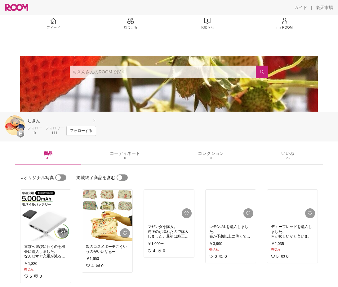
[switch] (60, 177)
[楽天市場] (324, 7)
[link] (45, 215)
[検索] (262, 72)
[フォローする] (81, 131)
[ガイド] (300, 7)
